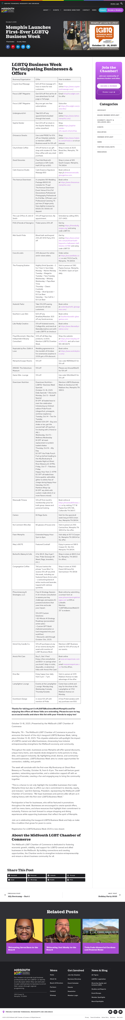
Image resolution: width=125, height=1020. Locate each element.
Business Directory (72, 10)
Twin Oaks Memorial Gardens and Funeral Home (99, 948)
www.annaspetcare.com (70, 659)
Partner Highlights (106, 146)
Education (101, 131)
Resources (102, 151)
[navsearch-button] (122, 4)
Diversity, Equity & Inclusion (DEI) (105, 120)
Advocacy (101, 109)
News (94, 10)
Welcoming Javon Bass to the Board (23, 948)
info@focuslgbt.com (71, 94)
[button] (16, 875)
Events (57, 10)
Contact (86, 10)
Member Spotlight (105, 136)
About (47, 10)
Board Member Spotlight (108, 114)
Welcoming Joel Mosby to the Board (61, 948)
